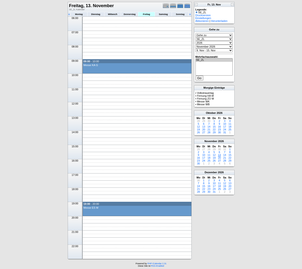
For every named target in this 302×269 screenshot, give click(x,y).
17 (224, 126)
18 (229, 126)
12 (198, 126)
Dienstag (95, 14)
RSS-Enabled (157, 266)
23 (219, 129)
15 (214, 126)
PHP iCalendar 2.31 (157, 263)
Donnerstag (130, 14)
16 (219, 126)
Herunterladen (219, 20)
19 (198, 129)
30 (219, 132)
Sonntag (180, 14)
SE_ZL (214, 60)
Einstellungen (203, 18)
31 (224, 132)
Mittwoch (112, 14)
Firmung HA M (205, 95)
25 (229, 129)
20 (203, 129)
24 (224, 129)
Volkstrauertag (205, 92)
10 (224, 123)
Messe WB (203, 104)
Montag (79, 14)
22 (214, 129)
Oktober (211, 112)
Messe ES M (90, 207)
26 (198, 132)
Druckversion (203, 15)
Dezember (211, 172)
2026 (219, 112)
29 (214, 132)
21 (208, 129)
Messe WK (203, 101)
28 (208, 132)
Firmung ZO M (205, 98)
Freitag (146, 14)
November (211, 141)
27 (203, 132)
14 (208, 126)
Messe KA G (90, 65)
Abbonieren (202, 20)
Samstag (163, 14)
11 (229, 123)
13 (203, 126)
